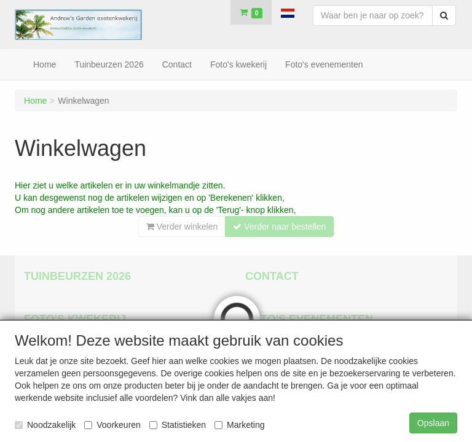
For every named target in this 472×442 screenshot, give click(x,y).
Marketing (239, 425)
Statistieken (177, 425)
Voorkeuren (112, 425)
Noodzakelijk (45, 425)
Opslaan (433, 423)
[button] (288, 12)
